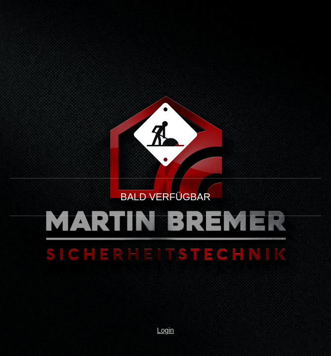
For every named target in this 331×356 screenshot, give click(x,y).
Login (165, 330)
